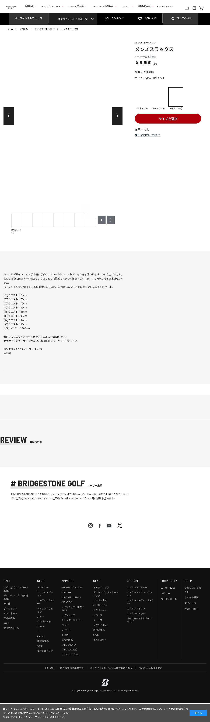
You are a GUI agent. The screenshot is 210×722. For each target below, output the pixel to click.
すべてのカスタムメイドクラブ (139, 620)
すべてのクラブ (45, 651)
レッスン (125, 6)
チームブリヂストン (50, 6)
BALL (7, 581)
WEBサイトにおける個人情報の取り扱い (111, 668)
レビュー (165, 593)
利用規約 (49, 668)
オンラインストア (165, 6)
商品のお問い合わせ (147, 135)
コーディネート (169, 599)
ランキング (117, 18)
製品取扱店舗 (144, 6)
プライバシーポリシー (32, 717)
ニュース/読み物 (75, 6)
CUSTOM (132, 581)
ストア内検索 (184, 18)
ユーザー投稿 (168, 587)
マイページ (190, 603)
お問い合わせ (191, 609)
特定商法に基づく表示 (151, 668)
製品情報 (29, 6)
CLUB (41, 581)
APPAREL (67, 581)
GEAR (97, 581)
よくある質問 (191, 597)
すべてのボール (11, 628)
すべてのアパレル (70, 654)
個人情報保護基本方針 (72, 668)
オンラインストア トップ (28, 18)
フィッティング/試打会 (102, 6)
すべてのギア (100, 639)
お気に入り (150, 18)
